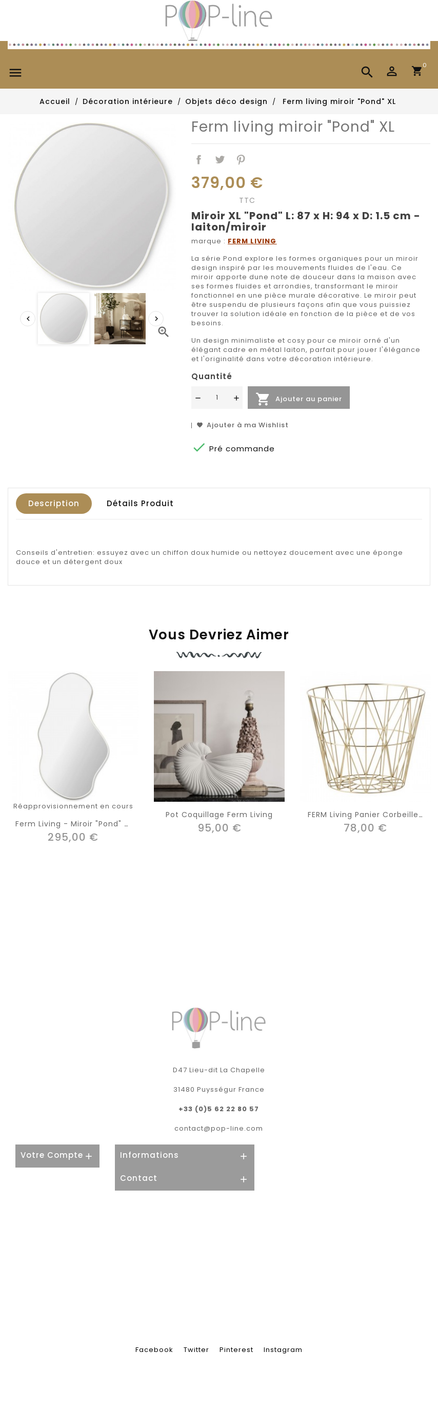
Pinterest (240, 159)
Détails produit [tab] (140, 503)
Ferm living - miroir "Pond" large (80, 824)
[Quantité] (217, 397)
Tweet (219, 159)
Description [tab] (53, 503)
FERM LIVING (252, 241)
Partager (198, 159)
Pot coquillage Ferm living (219, 814)
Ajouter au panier (298, 399)
